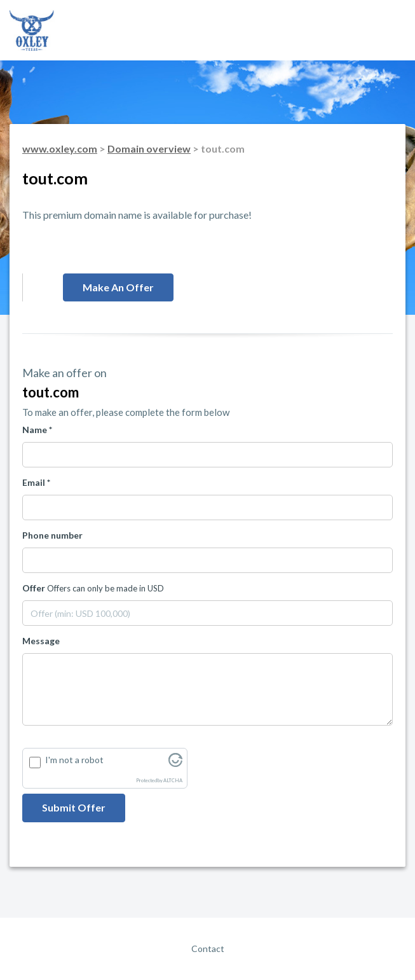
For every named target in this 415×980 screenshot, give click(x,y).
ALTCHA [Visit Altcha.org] (172, 780)
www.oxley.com (59, 148)
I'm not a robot (74, 759)
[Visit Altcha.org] (175, 763)
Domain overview (149, 148)
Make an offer (118, 287)
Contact (207, 948)
